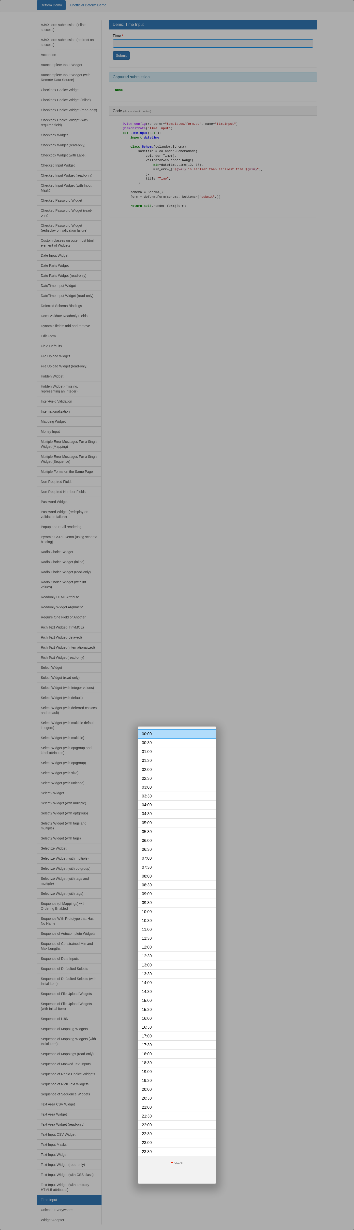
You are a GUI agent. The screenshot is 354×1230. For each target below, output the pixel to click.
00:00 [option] (147, 734)
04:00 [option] (147, 805)
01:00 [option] (147, 752)
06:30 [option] (147, 849)
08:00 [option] (147, 876)
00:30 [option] (147, 743)
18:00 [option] (147, 1054)
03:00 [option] (147, 787)
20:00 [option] (147, 1089)
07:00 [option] (147, 858)
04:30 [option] (147, 814)
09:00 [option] (147, 894)
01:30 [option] (147, 760)
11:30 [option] (147, 938)
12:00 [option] (147, 947)
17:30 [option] (147, 1045)
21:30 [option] (147, 1116)
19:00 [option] (147, 1072)
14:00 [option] (147, 983)
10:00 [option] (147, 912)
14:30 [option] (147, 992)
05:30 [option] (147, 832)
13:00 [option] (147, 965)
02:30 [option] (147, 778)
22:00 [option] (147, 1125)
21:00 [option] (147, 1107)
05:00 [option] (147, 823)
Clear (179, 1162)
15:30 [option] (147, 1009)
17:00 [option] (147, 1036)
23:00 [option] (147, 1143)
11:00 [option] (147, 929)
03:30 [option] (147, 796)
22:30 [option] (147, 1134)
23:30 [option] (147, 1152)
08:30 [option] (147, 885)
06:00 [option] (147, 841)
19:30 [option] (147, 1080)
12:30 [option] (147, 956)
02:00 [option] (147, 770)
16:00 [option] (147, 1018)
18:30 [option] (147, 1063)
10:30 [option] (147, 921)
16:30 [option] (147, 1027)
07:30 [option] (147, 867)
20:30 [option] (147, 1098)
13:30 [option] (147, 974)
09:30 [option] (147, 903)
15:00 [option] (147, 1000)
